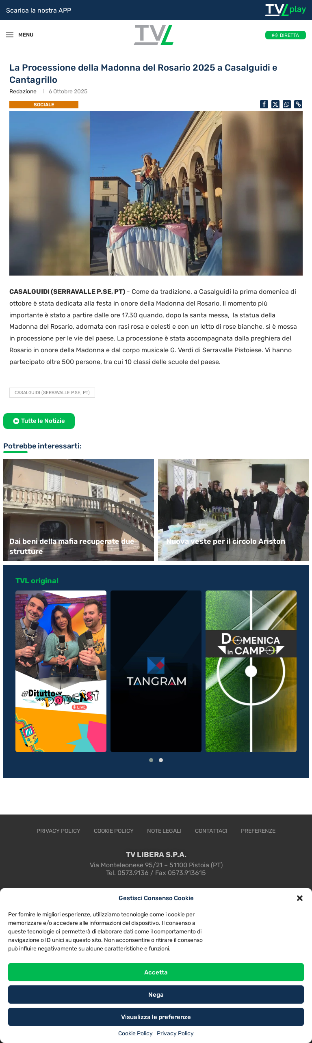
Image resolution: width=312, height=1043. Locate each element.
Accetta (156, 972)
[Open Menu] (9, 35)
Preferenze (258, 831)
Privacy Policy (175, 1033)
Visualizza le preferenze (156, 1017)
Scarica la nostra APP (38, 10)
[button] (300, 898)
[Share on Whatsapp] (287, 104)
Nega (156, 994)
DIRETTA (289, 35)
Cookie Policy (135, 1033)
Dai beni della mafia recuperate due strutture (71, 546)
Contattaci (211, 831)
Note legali (164, 831)
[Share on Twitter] (275, 104)
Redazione (23, 91)
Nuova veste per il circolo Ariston (225, 541)
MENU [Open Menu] (22, 35)
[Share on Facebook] (264, 104)
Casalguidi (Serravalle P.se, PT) (52, 392)
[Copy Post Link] (298, 104)
